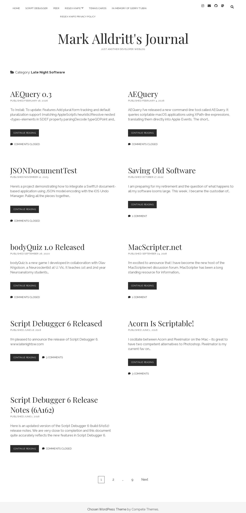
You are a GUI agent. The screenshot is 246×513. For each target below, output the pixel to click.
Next (144, 476)
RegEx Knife (73, 8)
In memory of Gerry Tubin (129, 8)
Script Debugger (36, 8)
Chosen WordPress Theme (106, 506)
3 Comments (58, 354)
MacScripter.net (155, 243)
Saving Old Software (162, 167)
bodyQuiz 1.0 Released (47, 243)
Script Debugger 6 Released (56, 320)
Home (16, 8)
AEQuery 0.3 (31, 90)
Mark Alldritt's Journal (123, 35)
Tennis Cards (97, 8)
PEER (56, 8)
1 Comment (139, 212)
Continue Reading (28, 130)
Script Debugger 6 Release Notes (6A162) (54, 401)
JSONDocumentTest (43, 167)
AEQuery (143, 90)
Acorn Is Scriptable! (161, 320)
